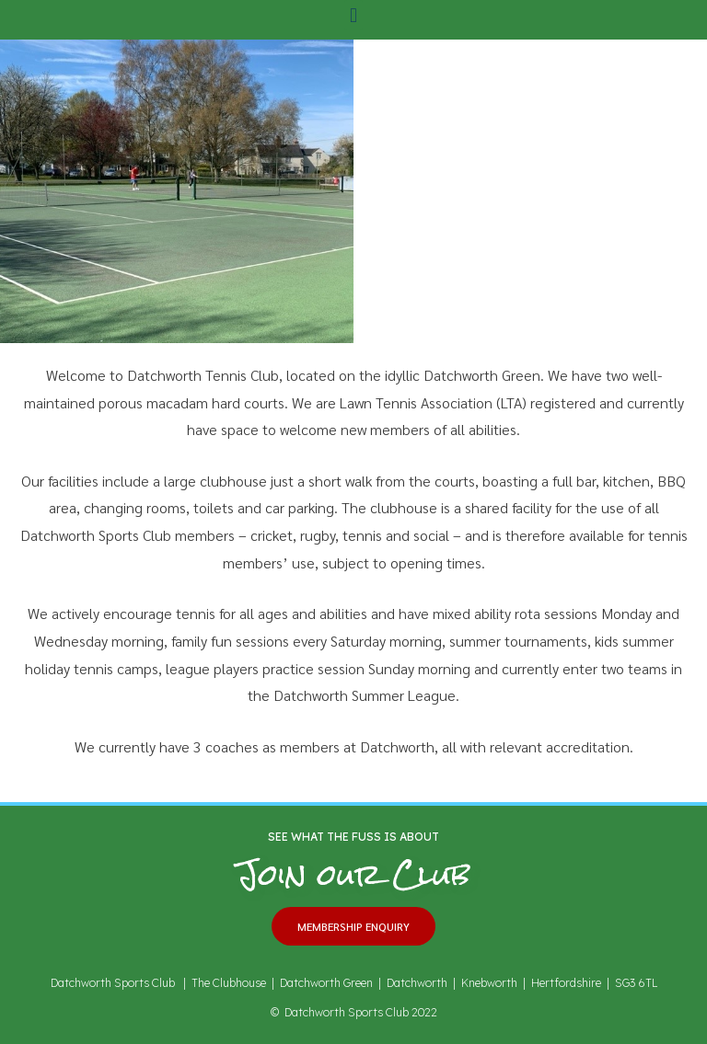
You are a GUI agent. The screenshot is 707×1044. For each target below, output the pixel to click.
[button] (353, 15)
